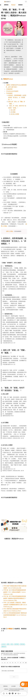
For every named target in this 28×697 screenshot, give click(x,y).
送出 (14, 676)
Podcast (13, 4)
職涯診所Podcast (8, 79)
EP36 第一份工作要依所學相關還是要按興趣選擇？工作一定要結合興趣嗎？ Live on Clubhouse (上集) (14, 592)
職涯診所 (4, 646)
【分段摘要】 (9, 93)
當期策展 (20, 4)
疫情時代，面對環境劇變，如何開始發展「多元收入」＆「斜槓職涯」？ (17, 97)
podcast (3, 644)
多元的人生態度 (15, 114)
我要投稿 (5, 686)
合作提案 (13, 686)
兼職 (8, 644)
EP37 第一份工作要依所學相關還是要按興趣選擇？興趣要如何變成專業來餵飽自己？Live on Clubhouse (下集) (14, 598)
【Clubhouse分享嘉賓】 (12, 91)
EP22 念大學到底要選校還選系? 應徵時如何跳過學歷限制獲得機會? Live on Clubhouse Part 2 (15, 615)
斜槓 (12, 644)
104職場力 (10, 628)
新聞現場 (6, 4)
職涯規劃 (22, 644)
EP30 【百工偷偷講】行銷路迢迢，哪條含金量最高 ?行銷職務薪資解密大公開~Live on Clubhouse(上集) (15, 604)
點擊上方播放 (9, 231)
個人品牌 (13, 110)
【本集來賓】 (9, 89)
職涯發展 (16, 644)
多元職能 (13, 112)
